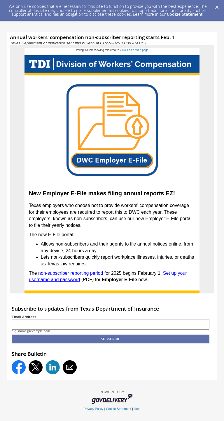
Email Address (24, 317)
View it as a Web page (134, 50)
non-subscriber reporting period (70, 273)
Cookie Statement (185, 14)
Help (137, 408)
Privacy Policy (94, 408)
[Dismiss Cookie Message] (216, 5)
